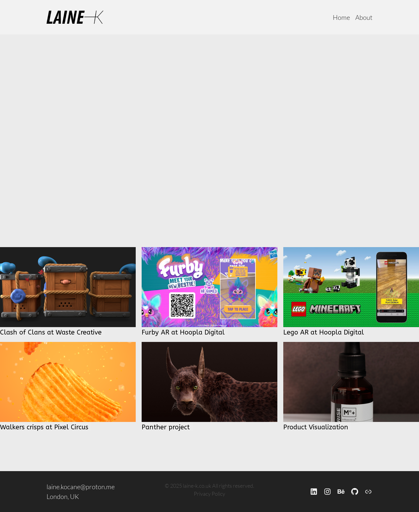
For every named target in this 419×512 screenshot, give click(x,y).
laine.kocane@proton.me (81, 487)
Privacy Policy (209, 493)
